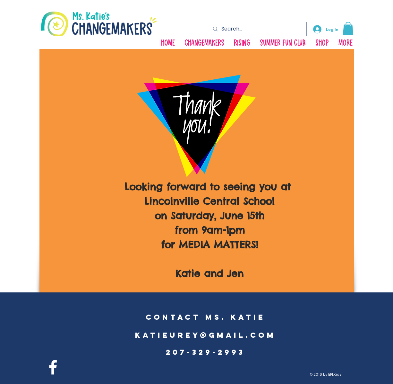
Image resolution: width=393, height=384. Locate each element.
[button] (348, 28)
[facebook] (53, 367)
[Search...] (257, 29)
